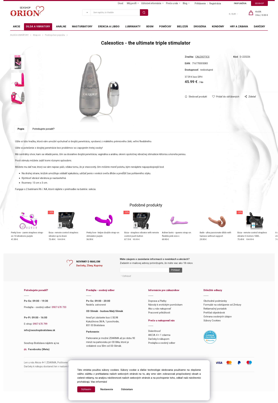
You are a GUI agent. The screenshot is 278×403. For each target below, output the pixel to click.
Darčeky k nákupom (158, 347)
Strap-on (37, 35)
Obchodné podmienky (215, 309)
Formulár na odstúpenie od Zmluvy (222, 313)
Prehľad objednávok (214, 321)
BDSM (149, 26)
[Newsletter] (144, 280)
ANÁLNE (61, 26)
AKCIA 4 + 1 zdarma (159, 343)
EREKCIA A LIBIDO (109, 26)
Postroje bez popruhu (55, 35)
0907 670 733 (59, 316)
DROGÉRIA (200, 26)
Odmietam (127, 389)
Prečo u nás (172, 3)
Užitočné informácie (151, 3)
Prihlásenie (200, 3)
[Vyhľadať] (86, 12)
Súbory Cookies (212, 329)
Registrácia (215, 3)
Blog (185, 3)
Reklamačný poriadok (215, 317)
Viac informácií (99, 381)
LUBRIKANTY (133, 26)
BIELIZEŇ (182, 26)
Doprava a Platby (157, 309)
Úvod (120, 3)
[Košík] (261, 13)
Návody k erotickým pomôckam (165, 313)
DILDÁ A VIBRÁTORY (38, 26)
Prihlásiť (174, 280)
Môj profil (131, 3)
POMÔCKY (165, 26)
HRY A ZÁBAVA (239, 26)
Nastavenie (106, 389)
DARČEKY (259, 26)
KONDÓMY (218, 26)
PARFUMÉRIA (240, 3)
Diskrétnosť (154, 339)
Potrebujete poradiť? (44, 138)
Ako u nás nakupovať (159, 317)
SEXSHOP (259, 3)
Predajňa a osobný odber (161, 351)
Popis (21, 138)
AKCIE (16, 26)
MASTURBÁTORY (82, 26)
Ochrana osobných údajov (218, 325)
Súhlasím (86, 389)
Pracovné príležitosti (159, 321)
